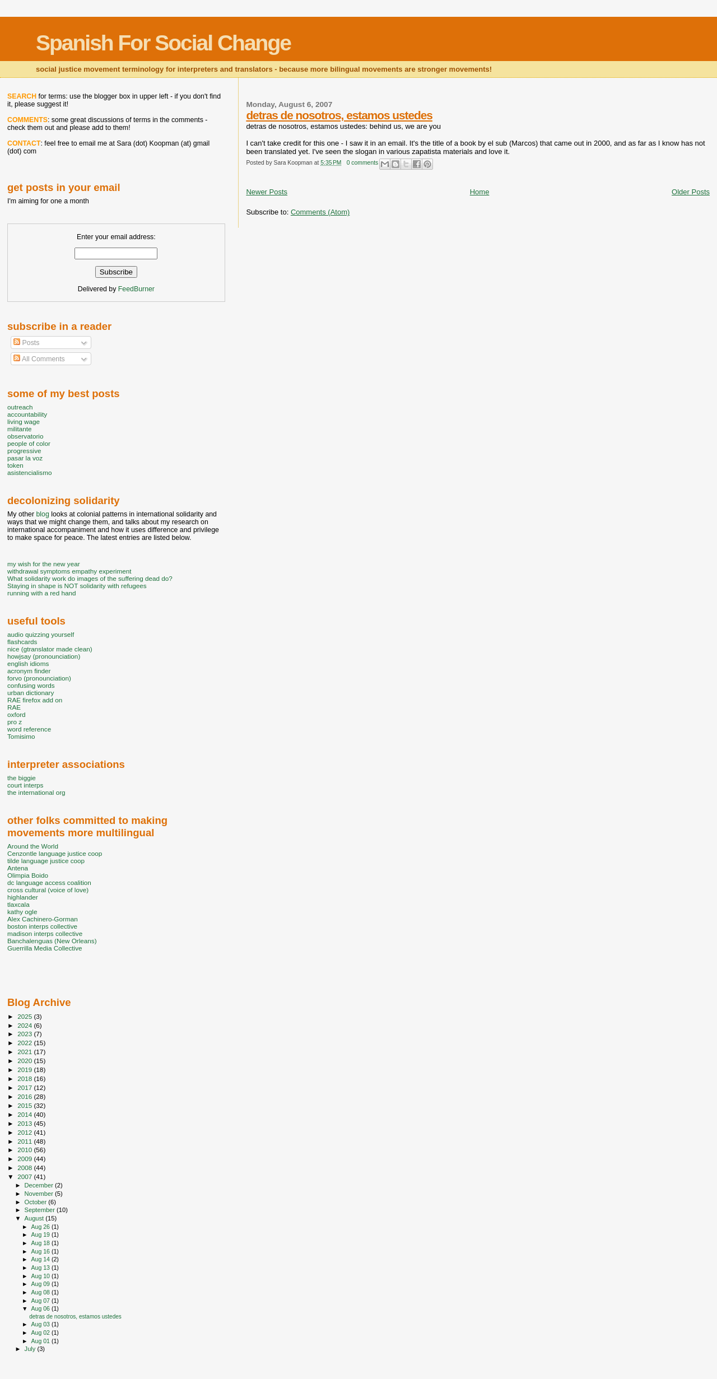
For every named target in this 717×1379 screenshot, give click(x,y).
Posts (26, 343)
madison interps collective (44, 933)
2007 (25, 1176)
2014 (25, 1114)
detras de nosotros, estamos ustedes (339, 115)
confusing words (31, 685)
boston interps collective (42, 926)
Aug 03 (41, 1324)
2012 (25, 1132)
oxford (16, 714)
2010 (25, 1149)
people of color (28, 443)
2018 (25, 1078)
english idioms (28, 663)
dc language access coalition (49, 882)
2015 (25, 1105)
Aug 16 (41, 1251)
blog (42, 514)
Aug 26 (41, 1226)
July (31, 1348)
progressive (24, 450)
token (15, 465)
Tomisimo (21, 736)
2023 (25, 1033)
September (41, 1209)
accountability (27, 414)
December (40, 1185)
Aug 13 (41, 1267)
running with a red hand (41, 593)
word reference (29, 729)
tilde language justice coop (46, 860)
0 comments (363, 163)
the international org (36, 792)
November (40, 1193)
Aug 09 (41, 1283)
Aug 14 (41, 1259)
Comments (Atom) (320, 212)
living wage (23, 421)
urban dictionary (30, 692)
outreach (20, 407)
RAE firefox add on (34, 700)
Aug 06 (41, 1308)
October (37, 1202)
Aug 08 (41, 1292)
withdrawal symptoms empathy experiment (69, 571)
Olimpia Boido (27, 875)
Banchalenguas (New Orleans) (52, 940)
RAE (14, 707)
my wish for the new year (43, 563)
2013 (25, 1123)
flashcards (22, 641)
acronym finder (29, 670)
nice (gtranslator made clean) (49, 649)
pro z (14, 721)
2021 (25, 1051)
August (35, 1218)
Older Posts (691, 192)
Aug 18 (41, 1243)
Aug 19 (41, 1234)
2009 (25, 1158)
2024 (25, 1025)
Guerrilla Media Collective (44, 948)
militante (19, 428)
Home (480, 192)
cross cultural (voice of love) (48, 889)
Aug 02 (41, 1332)
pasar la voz (25, 458)
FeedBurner (136, 289)
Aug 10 (41, 1276)
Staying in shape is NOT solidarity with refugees (77, 585)
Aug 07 (41, 1300)
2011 (25, 1141)
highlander (22, 897)
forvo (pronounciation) (39, 678)
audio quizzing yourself (40, 634)
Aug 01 (41, 1341)
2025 (25, 1016)
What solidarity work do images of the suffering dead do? (90, 578)
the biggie (21, 777)
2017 (25, 1087)
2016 (25, 1096)
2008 (25, 1167)
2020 (25, 1060)
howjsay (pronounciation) (43, 656)
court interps (25, 785)
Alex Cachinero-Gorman (42, 919)
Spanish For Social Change (163, 43)
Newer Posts (266, 192)
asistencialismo (29, 472)
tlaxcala (18, 904)
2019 (25, 1069)
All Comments (39, 359)
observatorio (25, 436)
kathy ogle (22, 911)
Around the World (32, 846)
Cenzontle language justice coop (54, 853)
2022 (25, 1042)
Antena (17, 868)
